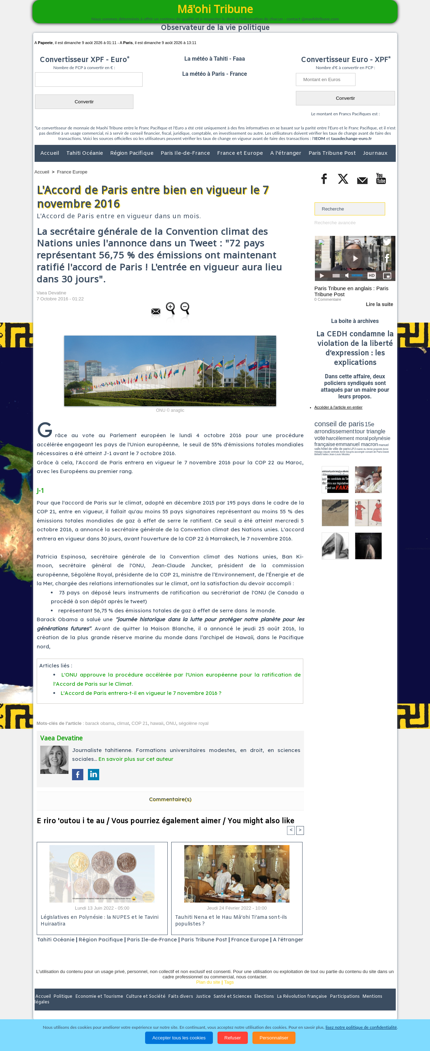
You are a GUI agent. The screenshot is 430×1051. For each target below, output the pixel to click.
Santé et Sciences (230, 1005)
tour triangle (364, 430)
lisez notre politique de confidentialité (361, 1027)
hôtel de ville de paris (381, 441)
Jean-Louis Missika (358, 448)
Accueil (50, 153)
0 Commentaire (328, 299)
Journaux (375, 153)
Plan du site (208, 990)
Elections (261, 1005)
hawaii (156, 722)
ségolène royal (194, 722)
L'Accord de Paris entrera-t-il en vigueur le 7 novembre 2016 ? (141, 692)
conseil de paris (337, 423)
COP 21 (140, 722)
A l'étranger (286, 153)
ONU (171, 722)
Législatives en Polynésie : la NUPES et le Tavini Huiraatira (98, 920)
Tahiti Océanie (85, 153)
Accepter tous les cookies (178, 1037)
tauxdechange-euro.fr (351, 138)
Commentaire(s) (170, 798)
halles (346, 448)
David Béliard (336, 448)
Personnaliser (273, 1037)
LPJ (317, 445)
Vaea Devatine (51, 292)
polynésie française (372, 435)
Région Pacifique (132, 153)
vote (383, 430)
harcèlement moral (333, 435)
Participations (341, 1005)
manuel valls (360, 441)
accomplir (389, 445)
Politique (63, 1005)
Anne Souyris (377, 445)
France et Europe (240, 153)
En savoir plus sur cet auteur (135, 758)
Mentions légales (376, 1005)
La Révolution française (299, 1005)
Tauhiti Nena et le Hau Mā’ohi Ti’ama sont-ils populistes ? (230, 920)
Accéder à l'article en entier (338, 407)
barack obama (99, 722)
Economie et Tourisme (99, 1005)
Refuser (233, 1037)
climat (123, 722)
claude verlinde (364, 445)
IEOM (319, 138)
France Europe (72, 172)
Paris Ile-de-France (186, 153)
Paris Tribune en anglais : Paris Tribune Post (351, 291)
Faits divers (179, 1005)
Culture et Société (145, 1005)
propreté (338, 445)
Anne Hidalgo (349, 445)
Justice (201, 1005)
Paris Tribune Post (333, 153)
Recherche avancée (335, 222)
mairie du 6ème (326, 445)
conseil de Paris (322, 448)
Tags (229, 990)
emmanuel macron (333, 441)
